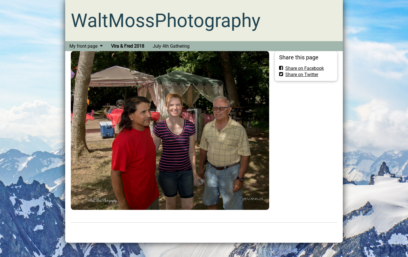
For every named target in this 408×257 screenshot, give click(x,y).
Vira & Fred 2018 (127, 46)
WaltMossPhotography (165, 21)
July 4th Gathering (171, 46)
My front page (83, 46)
